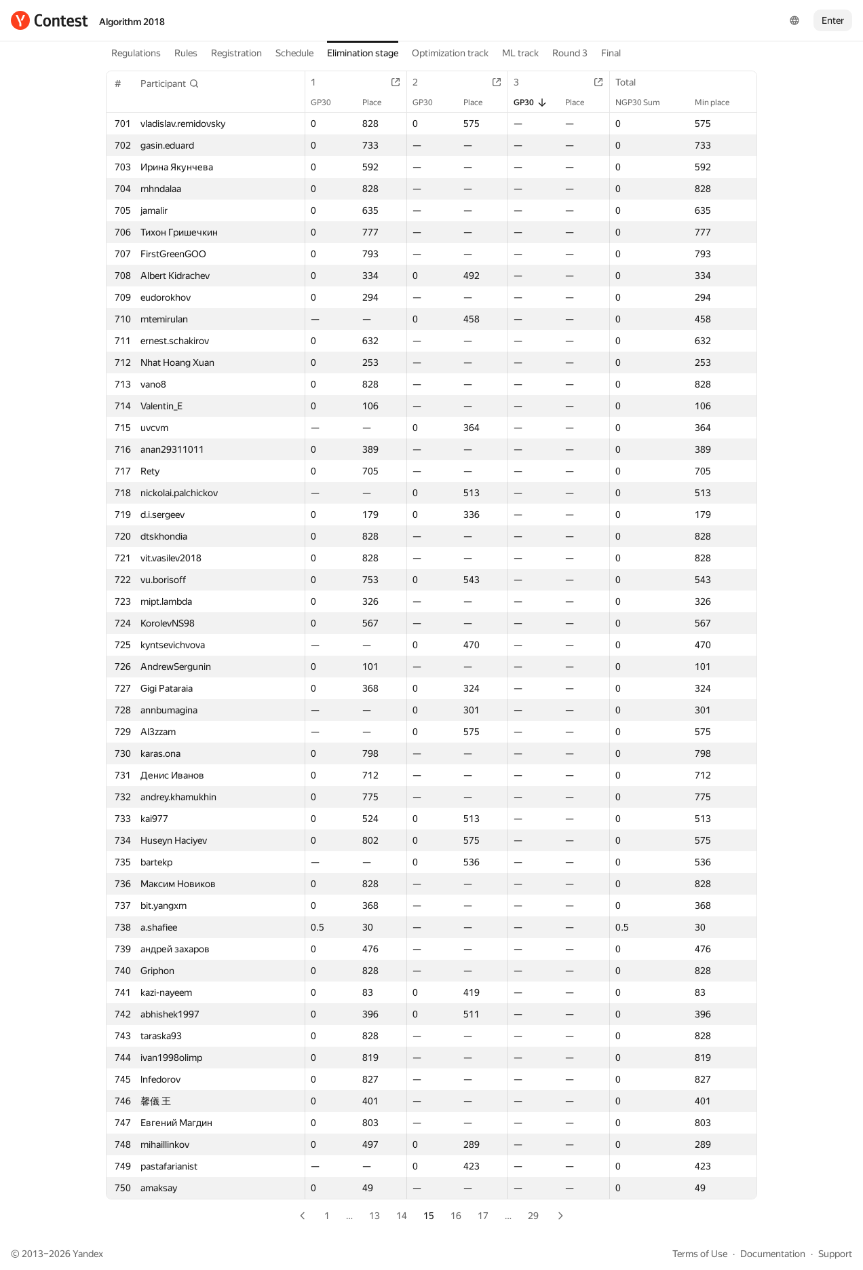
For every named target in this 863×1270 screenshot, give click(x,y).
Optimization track (450, 53)
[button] (169, 83)
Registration (236, 53)
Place (378, 102)
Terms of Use (699, 1253)
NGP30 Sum (644, 102)
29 (533, 1215)
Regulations (136, 53)
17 (483, 1215)
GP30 (328, 102)
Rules (185, 53)
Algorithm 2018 (132, 21)
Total (632, 82)
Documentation (772, 1253)
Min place (719, 102)
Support (835, 1253)
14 (401, 1215)
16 (455, 1215)
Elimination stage (362, 53)
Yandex (88, 1253)
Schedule (294, 53)
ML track (520, 53)
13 (374, 1215)
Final (611, 53)
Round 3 (570, 53)
